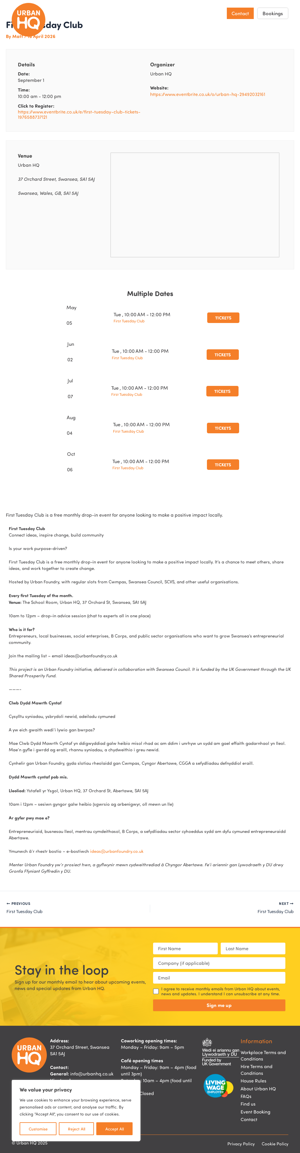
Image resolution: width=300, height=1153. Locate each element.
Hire (121, 13)
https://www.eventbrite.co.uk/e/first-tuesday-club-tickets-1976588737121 (79, 114)
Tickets (223, 318)
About (209, 13)
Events (158, 13)
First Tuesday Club (129, 321)
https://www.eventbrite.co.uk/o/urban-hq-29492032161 (207, 94)
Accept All (114, 1128)
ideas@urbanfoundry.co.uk (116, 851)
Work (102, 13)
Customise (38, 1128)
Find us (182, 13)
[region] (76, 1110)
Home (81, 13)
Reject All (76, 1128)
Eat (139, 13)
